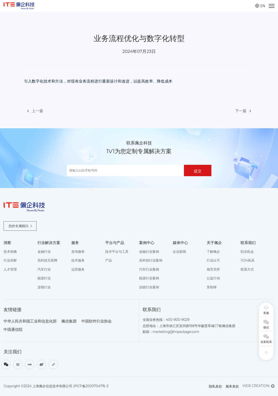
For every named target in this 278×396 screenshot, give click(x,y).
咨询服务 (78, 251)
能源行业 (44, 278)
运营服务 (78, 269)
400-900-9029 (178, 320)
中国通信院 (13, 329)
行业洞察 (10, 260)
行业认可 (213, 260)
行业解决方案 (48, 242)
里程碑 (212, 287)
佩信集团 (69, 321)
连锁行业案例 (149, 287)
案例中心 (146, 242)
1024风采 (248, 260)
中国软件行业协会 (96, 321)
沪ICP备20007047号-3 (91, 386)
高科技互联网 (47, 260)
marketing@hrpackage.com (176, 332)
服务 (75, 242)
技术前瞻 (10, 251)
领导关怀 (213, 269)
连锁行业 (44, 287)
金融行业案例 (149, 251)
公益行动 (213, 278)
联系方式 (247, 269)
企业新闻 (179, 251)
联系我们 (248, 242)
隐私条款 (215, 386)
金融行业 (44, 251)
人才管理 (10, 269)
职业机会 (247, 251)
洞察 (7, 242)
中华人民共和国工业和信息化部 (30, 321)
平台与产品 (114, 242)
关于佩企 (214, 242)
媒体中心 (180, 242)
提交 (197, 171)
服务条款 (232, 386)
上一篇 (33, 111)
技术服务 (78, 260)
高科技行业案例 (150, 260)
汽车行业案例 (149, 269)
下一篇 (244, 111)
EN (260, 6)
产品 (108, 260)
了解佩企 (213, 251)
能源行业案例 (149, 278)
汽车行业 (44, 269)
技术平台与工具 (116, 251)
